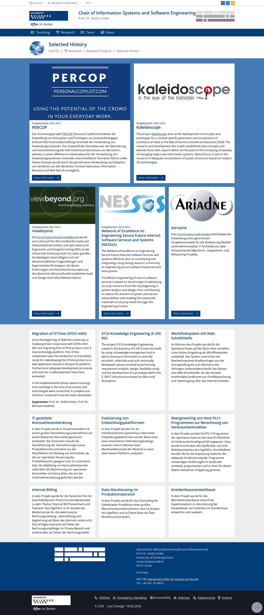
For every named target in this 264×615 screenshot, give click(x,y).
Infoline (102, 598)
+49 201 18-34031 (153, 583)
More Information (44, 177)
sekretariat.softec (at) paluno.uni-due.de (172, 579)
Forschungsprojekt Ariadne (194, 234)
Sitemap (182, 598)
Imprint (225, 598)
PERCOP (67, 134)
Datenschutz (204, 598)
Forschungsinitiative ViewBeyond (58, 237)
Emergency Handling (130, 598)
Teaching (40, 32)
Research (65, 32)
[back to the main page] (215, 18)
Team (87, 32)
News (107, 32)
